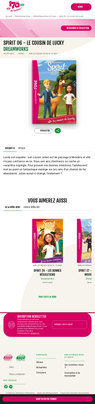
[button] (76, 28)
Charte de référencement (47, 393)
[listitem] (5, 386)
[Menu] (81, 7)
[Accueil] (15, 7)
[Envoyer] (83, 324)
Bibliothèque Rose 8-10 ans (44, 16)
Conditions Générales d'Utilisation (20, 393)
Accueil (9, 16)
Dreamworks (15, 49)
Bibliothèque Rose (22, 16)
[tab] (10, 148)
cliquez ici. (35, 333)
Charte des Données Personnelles (74, 393)
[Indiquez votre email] (66, 325)
